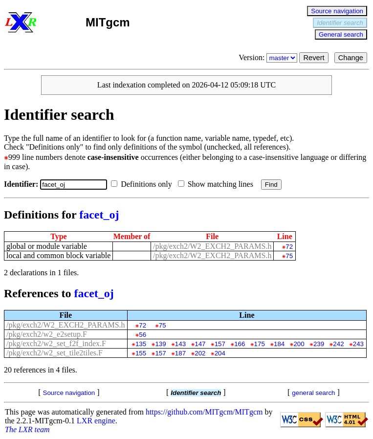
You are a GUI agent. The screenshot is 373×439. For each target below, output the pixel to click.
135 (140, 344)
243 (358, 344)
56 (142, 334)
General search (341, 34)
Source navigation (337, 11)
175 (259, 344)
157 (220, 344)
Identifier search (340, 22)
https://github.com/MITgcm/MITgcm (204, 412)
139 (160, 344)
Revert (313, 58)
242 (338, 344)
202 (200, 353)
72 (289, 246)
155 (140, 353)
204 (220, 353)
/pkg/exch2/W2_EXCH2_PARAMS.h (212, 246)
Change (350, 58)
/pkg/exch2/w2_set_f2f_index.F (56, 343)
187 (180, 353)
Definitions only (143, 184)
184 (279, 344)
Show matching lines (217, 184)
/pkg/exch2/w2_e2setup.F (46, 334)
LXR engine (96, 421)
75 (289, 256)
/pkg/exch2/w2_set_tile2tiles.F (54, 353)
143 (180, 344)
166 (239, 344)
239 (318, 344)
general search (313, 392)
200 (298, 344)
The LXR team (27, 429)
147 (200, 344)
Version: (269, 57)
